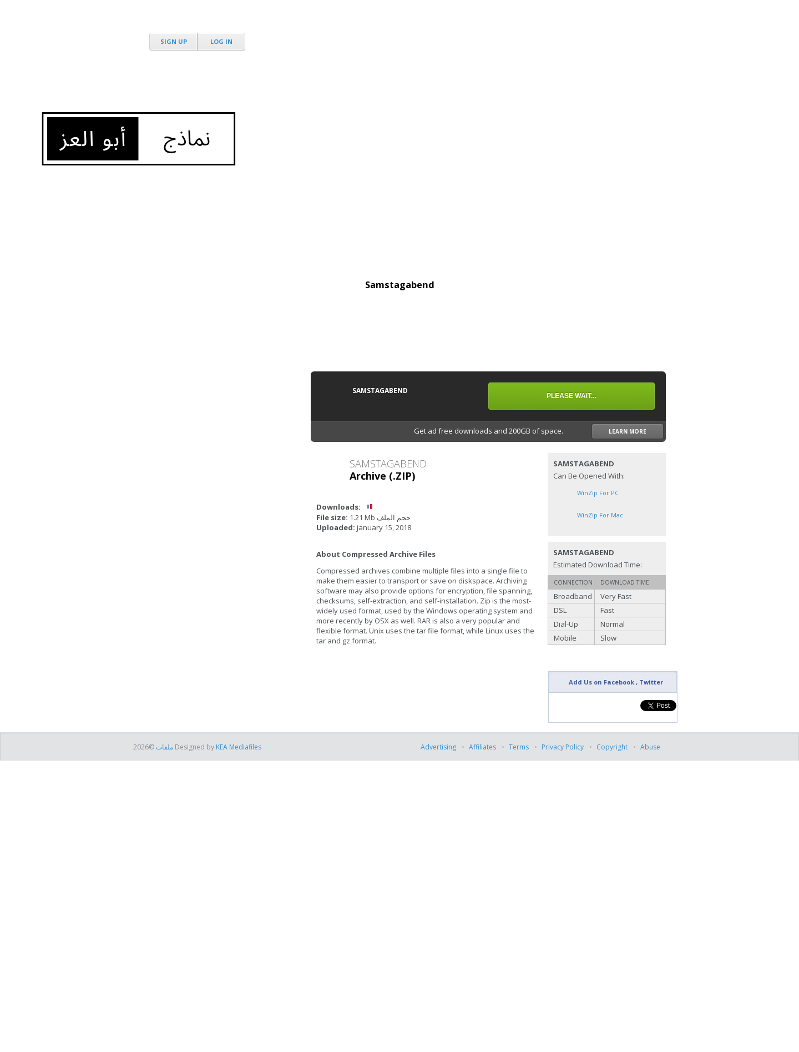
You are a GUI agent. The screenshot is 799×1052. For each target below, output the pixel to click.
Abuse (650, 747)
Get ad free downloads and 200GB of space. (539, 431)
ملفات (163, 747)
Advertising (439, 747)
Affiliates (482, 747)
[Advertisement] (464, 83)
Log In (221, 41)
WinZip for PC (598, 493)
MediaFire (195, 22)
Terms (519, 747)
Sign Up (173, 41)
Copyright (612, 747)
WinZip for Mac (600, 515)
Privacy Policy (563, 747)
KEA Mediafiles (238, 747)
